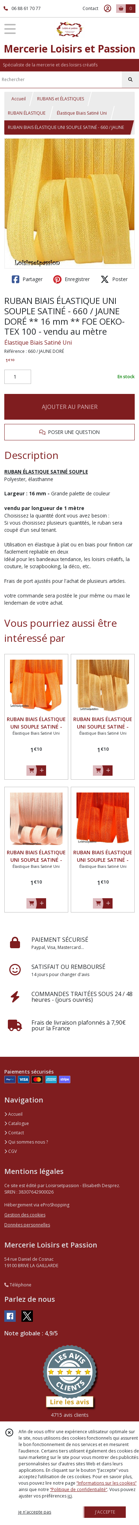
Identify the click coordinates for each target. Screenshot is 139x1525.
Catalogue (16, 1123)
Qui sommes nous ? (26, 1142)
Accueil (18, 99)
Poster (114, 279)
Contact (90, 8)
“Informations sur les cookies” (106, 1483)
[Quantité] (17, 377)
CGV (10, 1151)
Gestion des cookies (24, 1215)
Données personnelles (27, 1225)
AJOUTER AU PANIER (70, 407)
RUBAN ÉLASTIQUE (26, 113)
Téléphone (17, 1285)
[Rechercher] (130, 79)
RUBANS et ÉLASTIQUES (60, 99)
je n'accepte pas (34, 1512)
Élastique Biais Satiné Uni (82, 113)
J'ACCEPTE (105, 1512)
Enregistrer (71, 279)
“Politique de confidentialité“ (78, 1489)
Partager (27, 279)
